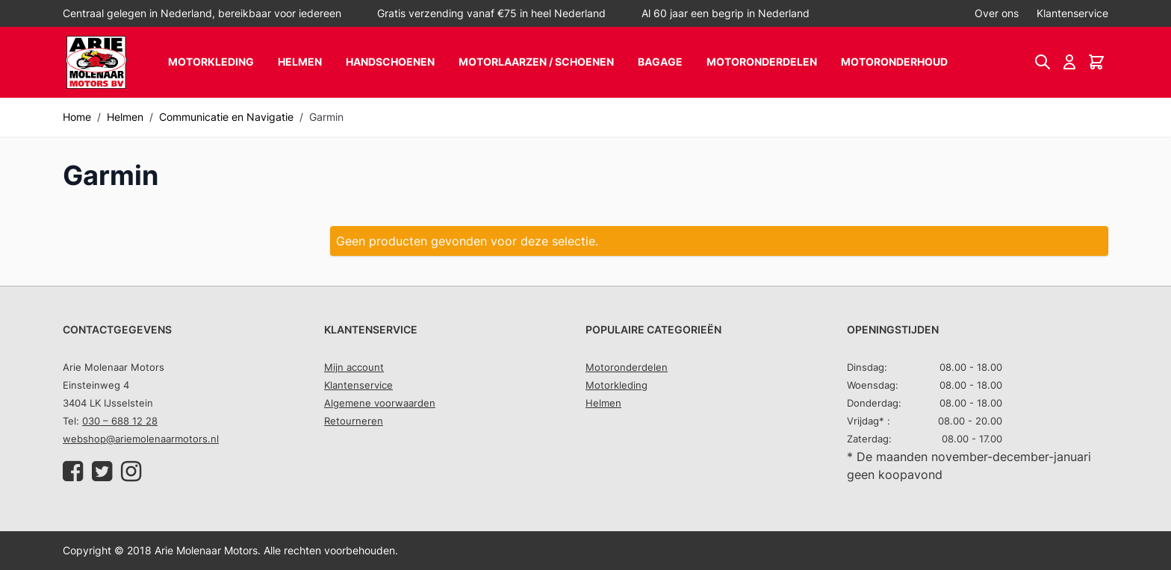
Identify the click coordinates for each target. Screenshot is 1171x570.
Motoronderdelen (761, 61)
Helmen (300, 61)
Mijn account (354, 367)
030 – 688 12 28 (120, 421)
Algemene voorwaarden (379, 403)
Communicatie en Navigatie (226, 116)
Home (77, 116)
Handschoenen (390, 61)
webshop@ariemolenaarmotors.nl (141, 439)
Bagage (660, 61)
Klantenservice (1072, 13)
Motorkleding (211, 61)
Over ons (997, 13)
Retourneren (353, 421)
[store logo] (96, 62)
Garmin (326, 116)
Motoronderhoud (894, 61)
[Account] (1069, 62)
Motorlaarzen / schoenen (536, 61)
